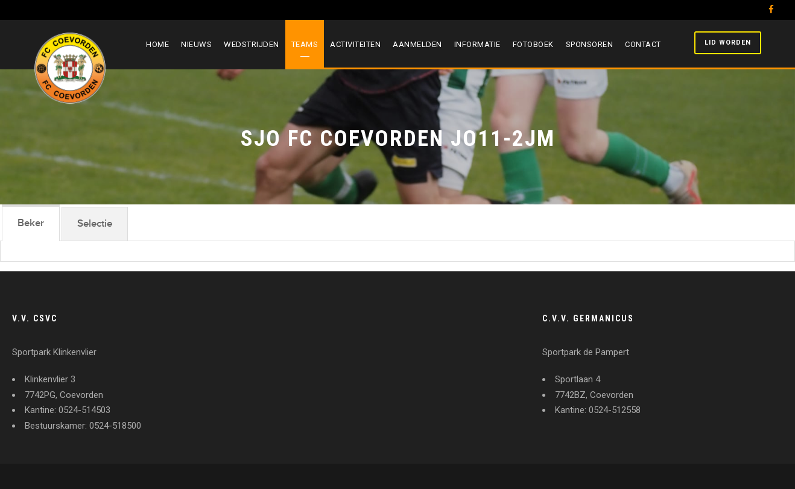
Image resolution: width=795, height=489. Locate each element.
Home (157, 44)
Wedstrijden (251, 44)
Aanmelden (417, 44)
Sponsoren (589, 44)
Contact (643, 44)
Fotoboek (533, 44)
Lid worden (728, 42)
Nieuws (196, 44)
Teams (304, 44)
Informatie (477, 44)
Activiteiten (355, 44)
